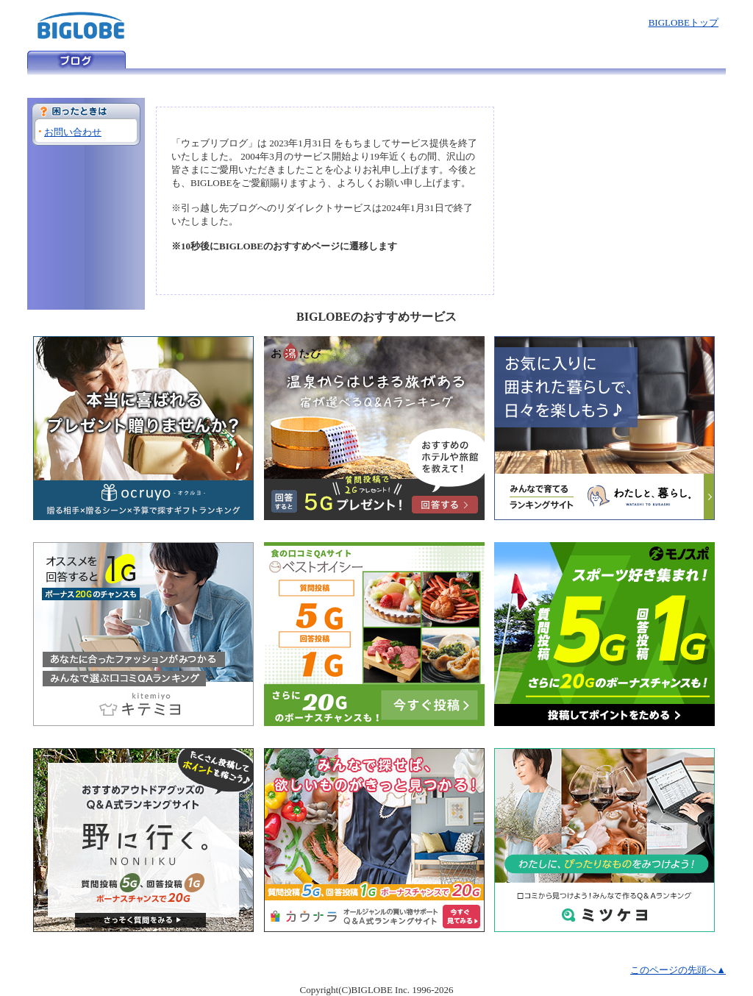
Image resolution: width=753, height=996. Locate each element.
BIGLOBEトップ (683, 22)
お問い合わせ (72, 132)
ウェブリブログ (76, 59)
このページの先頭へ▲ (678, 969)
